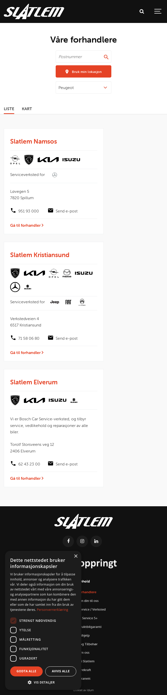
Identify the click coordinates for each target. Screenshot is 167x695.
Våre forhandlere (83, 592)
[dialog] (43, 620)
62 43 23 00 (29, 463)
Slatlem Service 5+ (84, 618)
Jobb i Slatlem (84, 661)
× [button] (76, 556)
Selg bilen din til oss (83, 601)
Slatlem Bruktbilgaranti (83, 627)
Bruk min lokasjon (83, 71)
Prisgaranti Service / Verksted (83, 609)
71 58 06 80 (28, 338)
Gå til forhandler (26, 225)
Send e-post (67, 210)
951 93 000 (28, 210)
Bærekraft (83, 670)
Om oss (83, 652)
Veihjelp (84, 635)
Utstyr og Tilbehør (84, 644)
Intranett (83, 678)
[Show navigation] (158, 11)
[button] (43, 682)
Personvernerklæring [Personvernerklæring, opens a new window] (52, 610)
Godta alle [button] (26, 671)
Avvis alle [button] (61, 671)
